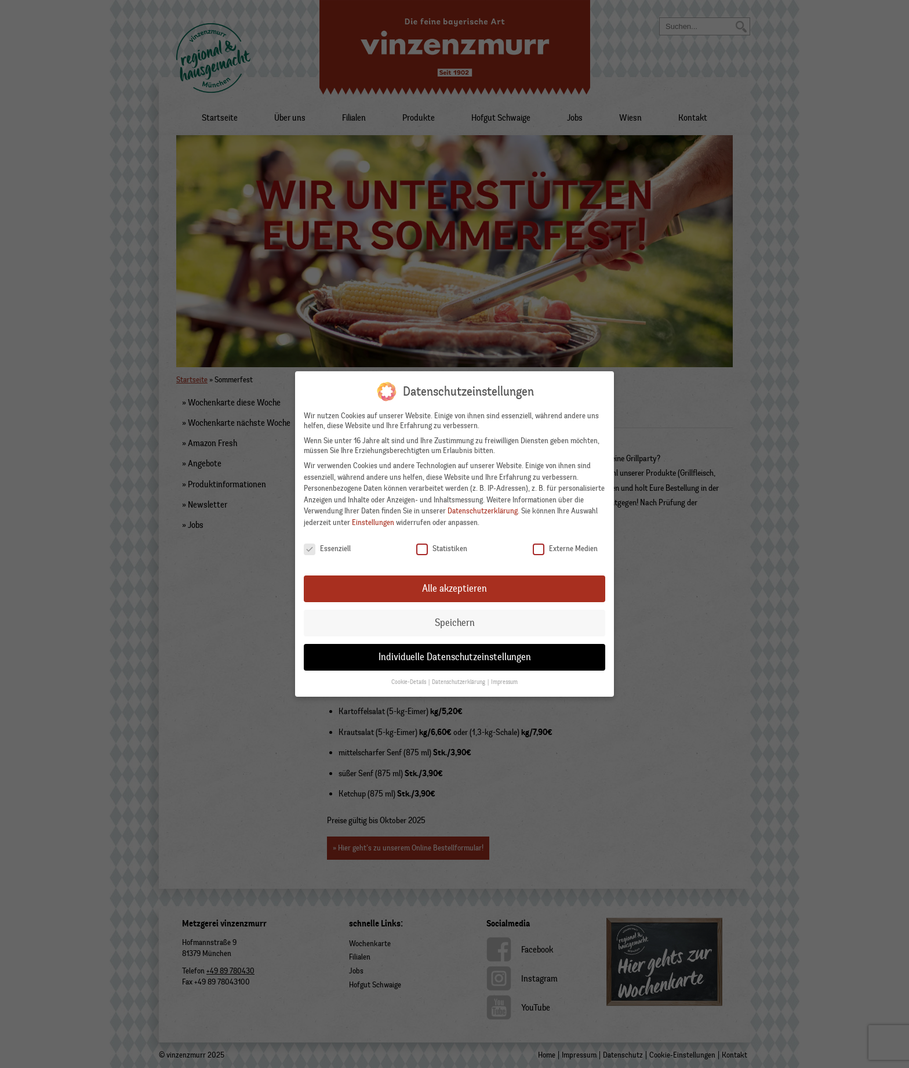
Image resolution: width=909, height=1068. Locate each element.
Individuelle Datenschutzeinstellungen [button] (455, 655)
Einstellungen (373, 521)
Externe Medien (565, 547)
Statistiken (441, 547)
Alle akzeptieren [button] (454, 586)
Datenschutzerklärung (483, 509)
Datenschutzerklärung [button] (459, 680)
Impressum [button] (504, 680)
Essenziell (327, 547)
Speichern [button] (455, 620)
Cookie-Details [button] (409, 680)
